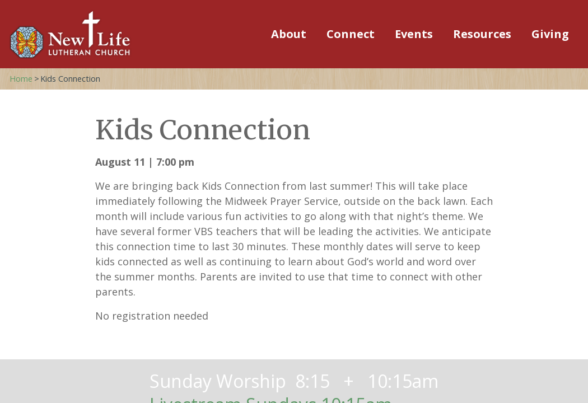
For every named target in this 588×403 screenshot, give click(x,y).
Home (21, 78)
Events (414, 33)
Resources (482, 33)
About (288, 33)
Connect (350, 33)
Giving (550, 33)
